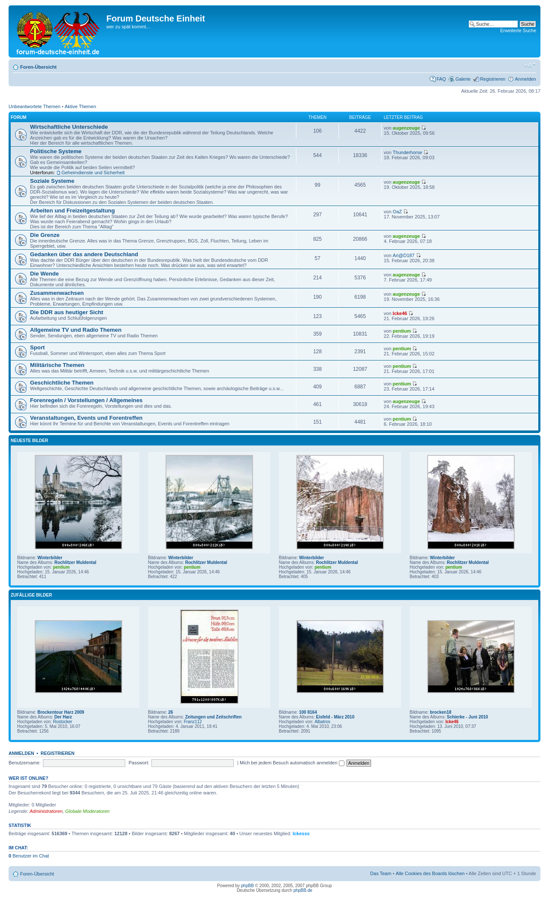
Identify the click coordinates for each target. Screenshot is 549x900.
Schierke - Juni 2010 (467, 717)
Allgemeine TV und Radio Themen (75, 330)
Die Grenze (45, 235)
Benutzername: (25, 762)
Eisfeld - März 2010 (335, 717)
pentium (402, 330)
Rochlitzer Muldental (75, 562)
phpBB (247, 885)
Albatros (322, 721)
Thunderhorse (407, 152)
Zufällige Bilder (31, 595)
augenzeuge (406, 127)
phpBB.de (302, 890)
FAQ (441, 79)
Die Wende (44, 273)
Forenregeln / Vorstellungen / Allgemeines (86, 400)
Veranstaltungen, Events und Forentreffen (86, 418)
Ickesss (301, 833)
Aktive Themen (80, 106)
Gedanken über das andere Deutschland (84, 254)
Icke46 (400, 313)
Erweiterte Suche (518, 30)
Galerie (463, 79)
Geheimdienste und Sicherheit (92, 172)
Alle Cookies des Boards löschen (430, 873)
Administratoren (46, 811)
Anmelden (525, 79)
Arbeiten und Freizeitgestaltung (72, 210)
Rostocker (62, 721)
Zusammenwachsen (57, 293)
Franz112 (193, 721)
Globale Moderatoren (87, 811)
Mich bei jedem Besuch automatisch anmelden (292, 762)
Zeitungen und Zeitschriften (213, 717)
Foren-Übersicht (38, 67)
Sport (37, 347)
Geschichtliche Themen (62, 382)
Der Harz (63, 717)
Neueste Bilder (29, 440)
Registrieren (492, 79)
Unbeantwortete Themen (34, 106)
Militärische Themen (57, 365)
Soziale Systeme (52, 181)
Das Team (380, 873)
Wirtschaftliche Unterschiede (69, 127)
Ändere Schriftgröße (530, 65)
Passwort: (139, 762)
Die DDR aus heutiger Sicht (66, 312)
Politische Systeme (55, 151)
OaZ (397, 211)
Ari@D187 (404, 255)
